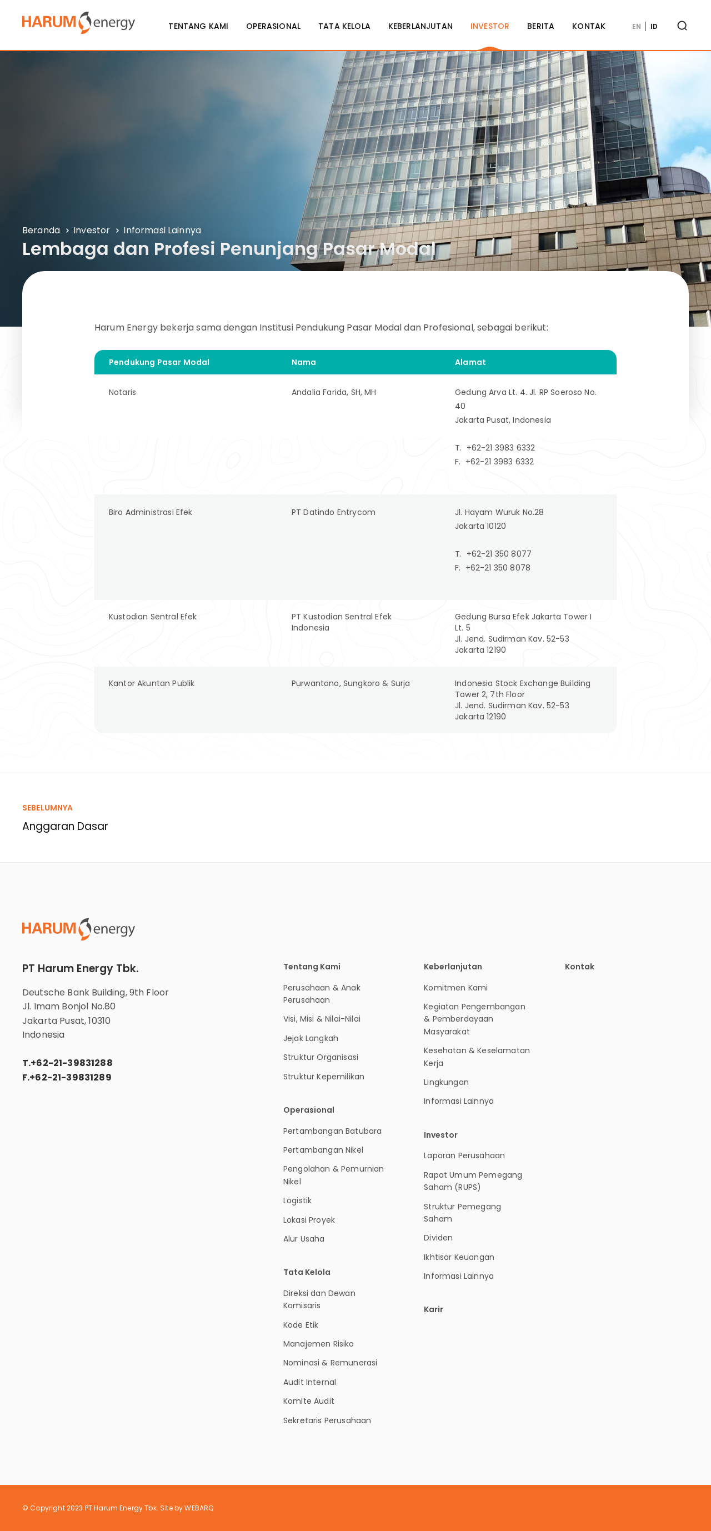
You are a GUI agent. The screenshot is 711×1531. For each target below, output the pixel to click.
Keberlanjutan (420, 26)
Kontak (588, 26)
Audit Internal (309, 1382)
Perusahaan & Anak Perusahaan (321, 993)
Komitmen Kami (456, 987)
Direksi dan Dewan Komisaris (319, 1299)
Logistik (297, 1200)
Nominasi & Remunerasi (330, 1362)
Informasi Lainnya (162, 230)
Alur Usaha (304, 1238)
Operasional (273, 26)
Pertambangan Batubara (332, 1131)
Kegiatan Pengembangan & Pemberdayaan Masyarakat (474, 1019)
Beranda (41, 230)
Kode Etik (300, 1324)
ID (654, 26)
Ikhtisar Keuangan (459, 1257)
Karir (433, 1309)
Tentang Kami (198, 26)
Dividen (438, 1237)
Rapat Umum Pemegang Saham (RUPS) (473, 1181)
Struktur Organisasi (320, 1057)
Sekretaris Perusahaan (327, 1420)
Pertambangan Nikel (323, 1149)
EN (636, 26)
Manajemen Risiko (318, 1343)
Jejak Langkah (310, 1038)
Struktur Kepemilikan (323, 1076)
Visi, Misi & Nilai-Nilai (321, 1018)
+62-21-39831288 (71, 1063)
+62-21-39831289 (70, 1077)
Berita (540, 26)
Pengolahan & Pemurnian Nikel (333, 1175)
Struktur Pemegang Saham (462, 1212)
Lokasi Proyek (309, 1219)
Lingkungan (446, 1082)
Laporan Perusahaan (464, 1155)
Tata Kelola (344, 26)
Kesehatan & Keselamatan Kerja (477, 1056)
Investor (489, 26)
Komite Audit (308, 1401)
